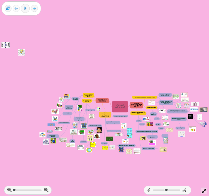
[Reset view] (8, 8)
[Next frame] (34, 8)
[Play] (25, 8)
